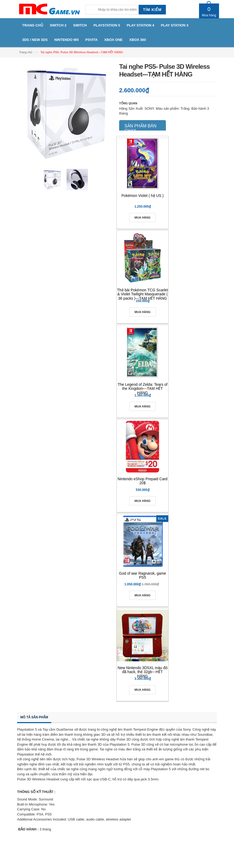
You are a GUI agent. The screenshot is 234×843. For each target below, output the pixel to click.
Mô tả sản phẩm (34, 717)
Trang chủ (25, 52)
